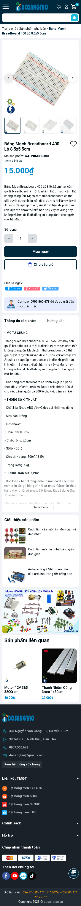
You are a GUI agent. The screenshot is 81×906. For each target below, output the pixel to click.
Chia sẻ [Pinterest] (31, 288)
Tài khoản (66, 7)
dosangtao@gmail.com (26, 755)
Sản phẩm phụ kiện (32, 29)
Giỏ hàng (77, 7)
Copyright (25, 902)
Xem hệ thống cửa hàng (22, 764)
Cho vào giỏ (44, 264)
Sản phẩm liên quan (26, 640)
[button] (72, 78)
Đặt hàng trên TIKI (22, 812)
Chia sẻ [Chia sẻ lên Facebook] (13, 288)
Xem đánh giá (13, 160)
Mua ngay (40, 251)
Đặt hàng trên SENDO (24, 804)
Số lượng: (10, 229)
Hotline (59, 7)
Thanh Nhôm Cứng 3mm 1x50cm (57, 690)
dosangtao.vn (53, 902)
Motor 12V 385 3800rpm (16, 690)
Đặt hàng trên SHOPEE (25, 796)
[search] (74, 17)
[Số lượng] (20, 238)
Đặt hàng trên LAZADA (25, 788)
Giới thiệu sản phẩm (21, 519)
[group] (40, 78)
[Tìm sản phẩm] (40, 17)
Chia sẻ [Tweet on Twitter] (49, 288)
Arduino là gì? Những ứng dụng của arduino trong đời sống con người (50, 574)
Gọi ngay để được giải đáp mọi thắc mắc (45, 304)
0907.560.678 (18, 747)
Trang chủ (9, 29)
